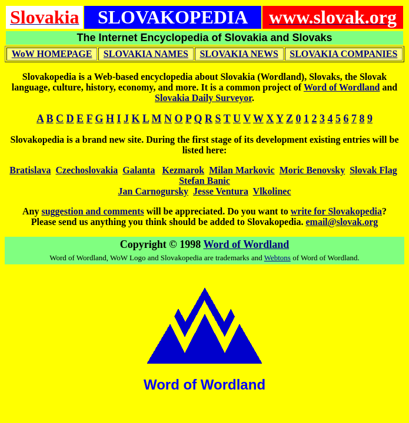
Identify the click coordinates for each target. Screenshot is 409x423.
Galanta (138, 170)
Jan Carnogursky (153, 191)
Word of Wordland (342, 87)
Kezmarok (183, 170)
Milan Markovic (242, 170)
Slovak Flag (373, 170)
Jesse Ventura (220, 191)
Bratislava (30, 170)
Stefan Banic (204, 181)
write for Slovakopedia (336, 211)
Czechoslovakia (87, 170)
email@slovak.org (341, 222)
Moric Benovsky (312, 170)
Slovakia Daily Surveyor (203, 98)
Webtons (277, 257)
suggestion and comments (92, 211)
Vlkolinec (272, 191)
